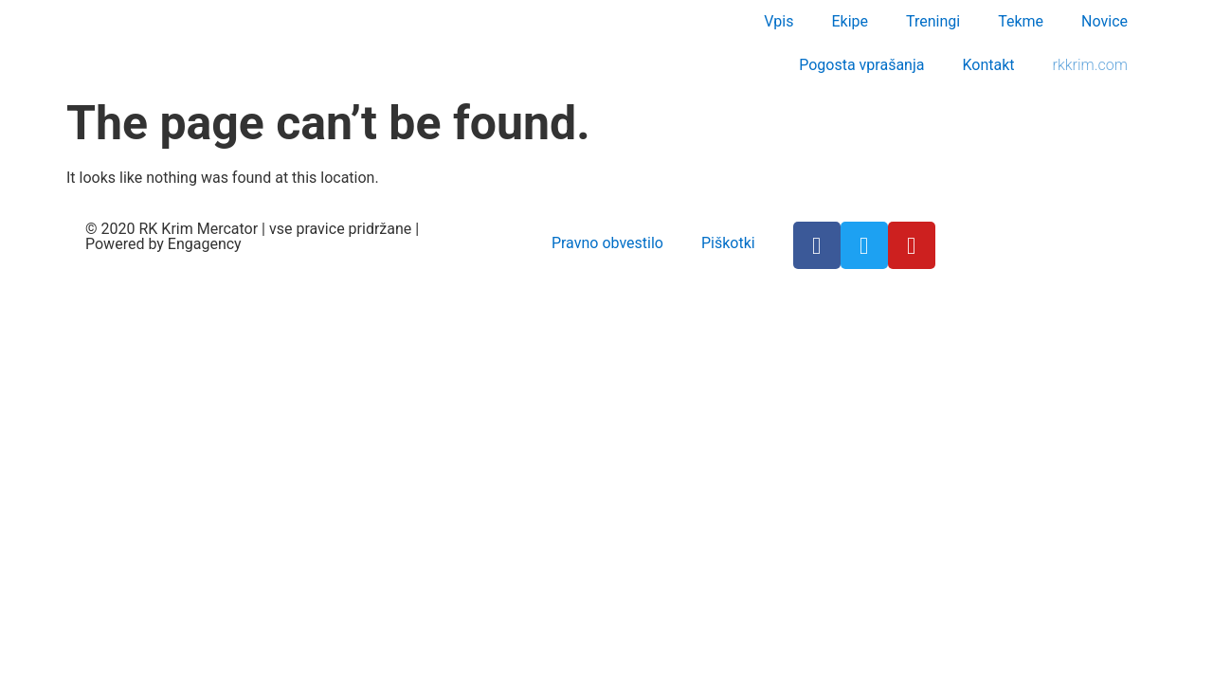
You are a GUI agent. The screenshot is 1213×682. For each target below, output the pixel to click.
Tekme (1020, 21)
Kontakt (988, 65)
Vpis (778, 21)
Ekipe (849, 21)
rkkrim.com (1090, 65)
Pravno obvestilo (607, 243)
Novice (1104, 21)
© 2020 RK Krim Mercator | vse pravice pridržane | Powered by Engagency (252, 236)
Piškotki (728, 243)
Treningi (933, 21)
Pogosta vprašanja (861, 65)
